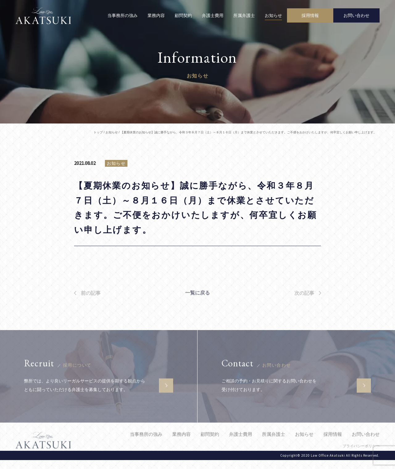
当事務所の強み (122, 15)
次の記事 (307, 304)
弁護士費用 (212, 15)
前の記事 (87, 304)
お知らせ (273, 15)
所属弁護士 (244, 15)
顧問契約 (183, 15)
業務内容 (156, 15)
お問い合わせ (366, 443)
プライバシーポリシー (361, 455)
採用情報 (332, 443)
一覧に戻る (197, 302)
